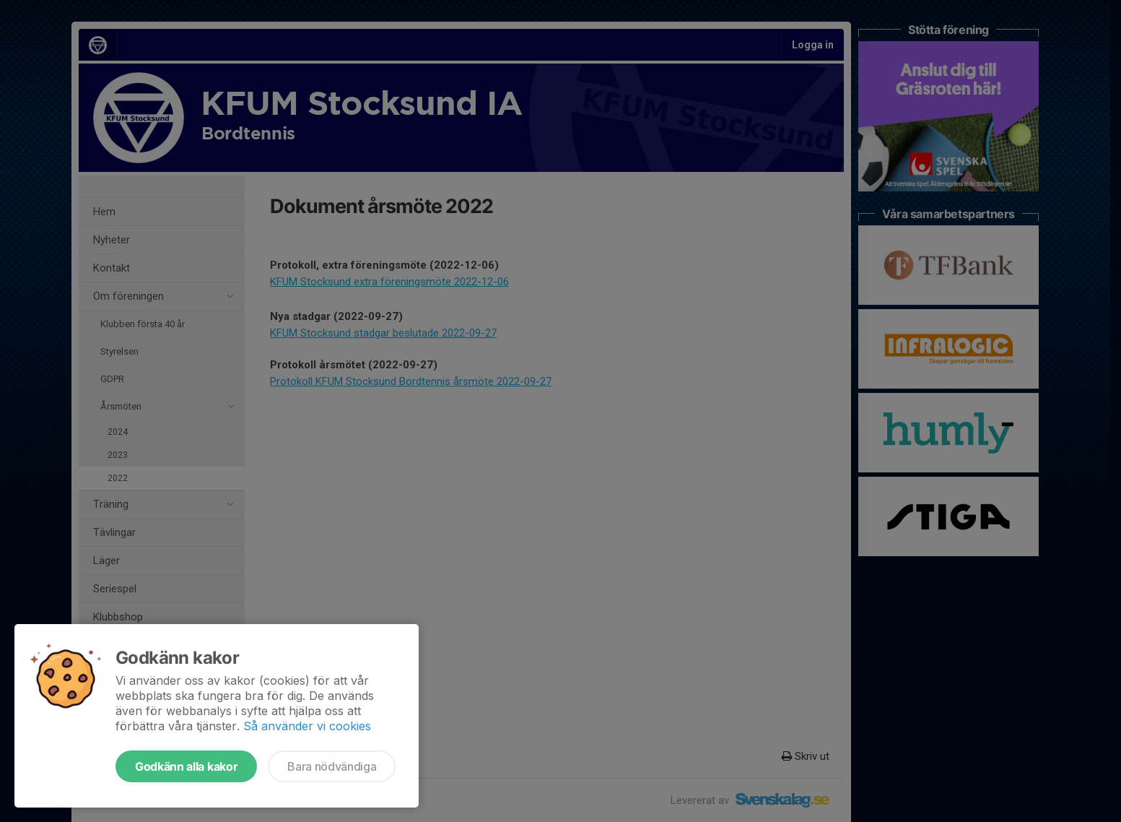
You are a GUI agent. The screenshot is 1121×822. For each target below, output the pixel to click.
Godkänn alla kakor (186, 766)
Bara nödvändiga (331, 766)
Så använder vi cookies (307, 726)
